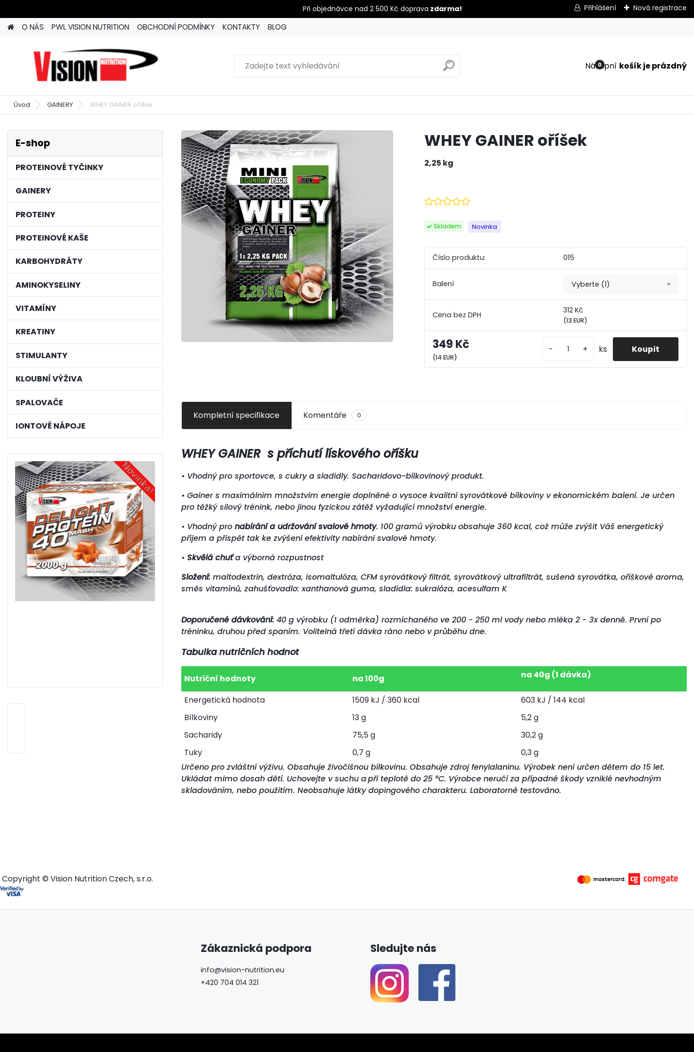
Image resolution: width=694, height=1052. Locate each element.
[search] (448, 69)
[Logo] (96, 66)
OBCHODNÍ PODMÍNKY (176, 27)
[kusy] (567, 349)
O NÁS (33, 27)
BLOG (277, 27)
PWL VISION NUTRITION (90, 27)
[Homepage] (10, 27)
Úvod (22, 104)
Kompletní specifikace (236, 415)
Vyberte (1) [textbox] (591, 284)
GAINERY (60, 104)
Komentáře (335, 415)
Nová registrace (660, 8)
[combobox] (620, 284)
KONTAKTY (241, 27)
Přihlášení (600, 8)
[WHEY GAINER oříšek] (287, 236)
